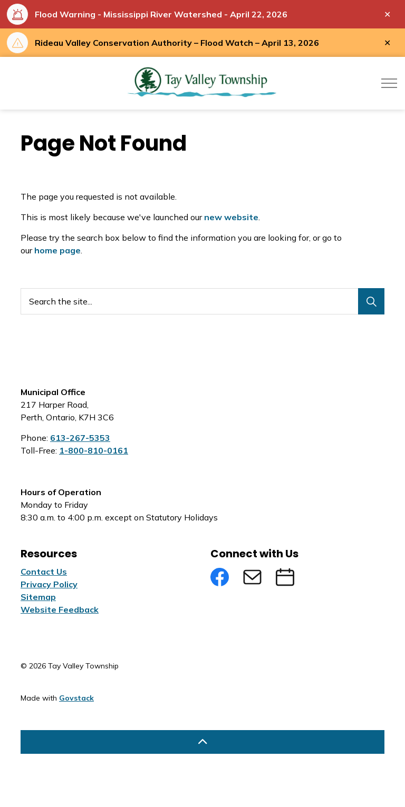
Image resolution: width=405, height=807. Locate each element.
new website (231, 217)
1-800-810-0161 (93, 450)
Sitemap (38, 597)
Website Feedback (60, 609)
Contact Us (44, 571)
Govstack (76, 698)
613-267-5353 (80, 437)
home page (57, 250)
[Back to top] (202, 742)
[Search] (371, 301)
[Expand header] (389, 83)
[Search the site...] (202, 301)
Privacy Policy (49, 584)
